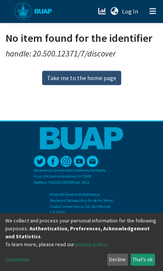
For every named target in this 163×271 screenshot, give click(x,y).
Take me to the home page (81, 78)
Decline (117, 259)
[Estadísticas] (102, 11)
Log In (131, 11)
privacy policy (91, 244)
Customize (17, 259)
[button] (114, 11)
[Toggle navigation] (153, 11)
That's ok (143, 259)
